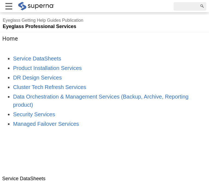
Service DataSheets (37, 59)
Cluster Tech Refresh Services (49, 87)
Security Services (34, 114)
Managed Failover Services (46, 124)
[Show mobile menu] (9, 6)
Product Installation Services (47, 68)
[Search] (190, 6)
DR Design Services (37, 78)
